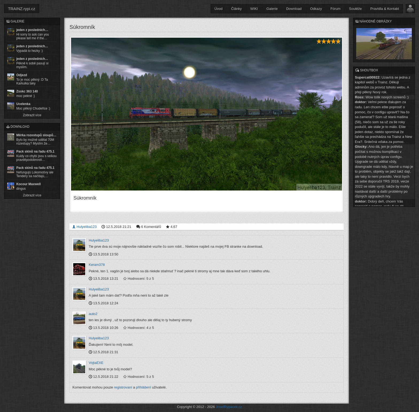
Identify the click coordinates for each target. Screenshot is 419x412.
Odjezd (21, 75)
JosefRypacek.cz (229, 407)
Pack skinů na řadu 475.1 (35, 151)
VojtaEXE (96, 363)
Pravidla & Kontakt (384, 9)
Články (236, 9)
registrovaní (123, 387)
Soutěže (355, 9)
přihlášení (143, 387)
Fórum (336, 9)
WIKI (254, 9)
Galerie (272, 9)
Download (294, 9)
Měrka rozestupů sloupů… (36, 135)
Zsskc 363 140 (27, 91)
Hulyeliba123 (84, 226)
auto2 (93, 314)
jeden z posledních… (32, 30)
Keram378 (97, 265)
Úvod (219, 9)
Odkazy (316, 9)
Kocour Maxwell (28, 184)
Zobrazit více (32, 115)
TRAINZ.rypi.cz (21, 8)
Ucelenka (23, 104)
